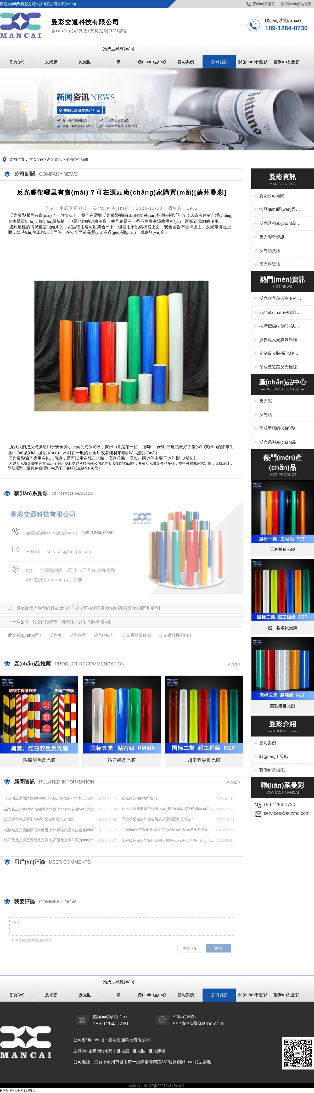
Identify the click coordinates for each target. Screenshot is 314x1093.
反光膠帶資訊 (271, 237)
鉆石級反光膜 (122, 760)
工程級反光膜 (282, 549)
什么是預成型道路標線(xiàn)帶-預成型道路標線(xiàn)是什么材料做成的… (168, 808)
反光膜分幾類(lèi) (175, 635)
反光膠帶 (77, 635)
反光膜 (51, 62)
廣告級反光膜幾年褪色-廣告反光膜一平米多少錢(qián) (278, 340)
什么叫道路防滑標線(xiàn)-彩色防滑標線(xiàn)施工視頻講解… (50, 798)
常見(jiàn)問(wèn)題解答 (279, 209)
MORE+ (233, 664)
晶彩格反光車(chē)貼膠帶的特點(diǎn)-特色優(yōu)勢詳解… (49, 809)
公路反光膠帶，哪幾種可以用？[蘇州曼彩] (71, 621)
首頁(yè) (17, 62)
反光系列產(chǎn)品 (277, 442)
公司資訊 (219, 62)
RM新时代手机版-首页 (18, 1090)
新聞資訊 (54, 159)
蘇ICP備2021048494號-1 (164, 1086)
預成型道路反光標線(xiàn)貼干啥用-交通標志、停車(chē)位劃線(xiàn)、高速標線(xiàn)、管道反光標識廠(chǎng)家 (279, 367)
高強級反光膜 (282, 706)
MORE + (233, 782)
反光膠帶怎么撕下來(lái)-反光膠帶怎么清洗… (40, 819)
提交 (218, 948)
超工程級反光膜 (204, 760)
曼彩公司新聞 (77, 159)
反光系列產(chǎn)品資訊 (279, 223)
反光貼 (85, 62)
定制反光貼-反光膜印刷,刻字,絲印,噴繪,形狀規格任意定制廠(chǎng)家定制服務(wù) (278, 353)
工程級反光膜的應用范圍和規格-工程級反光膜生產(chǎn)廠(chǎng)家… (168, 840)
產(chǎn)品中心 (152, 62)
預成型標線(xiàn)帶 (118, 55)
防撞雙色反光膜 (39, 760)
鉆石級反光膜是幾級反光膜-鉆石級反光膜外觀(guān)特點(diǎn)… (50, 840)
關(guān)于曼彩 (252, 62)
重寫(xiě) (190, 948)
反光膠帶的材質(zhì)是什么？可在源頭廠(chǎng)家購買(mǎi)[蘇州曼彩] (94, 608)
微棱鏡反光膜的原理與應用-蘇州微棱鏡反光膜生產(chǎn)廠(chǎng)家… (50, 830)
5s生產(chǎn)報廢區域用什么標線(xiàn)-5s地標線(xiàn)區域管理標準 (280, 312)
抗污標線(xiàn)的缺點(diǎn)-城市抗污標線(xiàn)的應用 (279, 326)
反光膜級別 (103, 635)
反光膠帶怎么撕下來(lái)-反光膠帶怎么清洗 (280, 298)
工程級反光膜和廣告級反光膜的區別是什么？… (160, 819)
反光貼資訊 (269, 250)
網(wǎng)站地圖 (296, 4)
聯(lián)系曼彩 (260, 4)
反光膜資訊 (269, 264)
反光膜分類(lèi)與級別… (141, 798)
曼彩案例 (185, 62)
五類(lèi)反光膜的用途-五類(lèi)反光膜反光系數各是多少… (165, 829)
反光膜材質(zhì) (136, 635)
